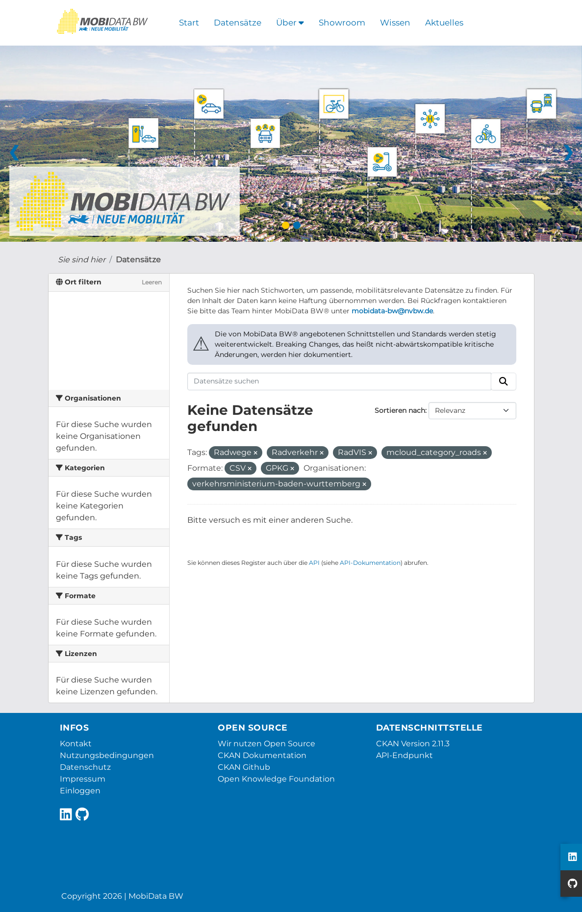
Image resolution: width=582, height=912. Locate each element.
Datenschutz (85, 767)
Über (290, 22)
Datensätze (237, 22)
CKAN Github (244, 767)
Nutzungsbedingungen (107, 755)
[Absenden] (503, 381)
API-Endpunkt (404, 755)
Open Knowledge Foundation (276, 779)
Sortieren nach (400, 410)
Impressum (82, 779)
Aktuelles (444, 22)
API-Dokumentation (370, 562)
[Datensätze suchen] (339, 381)
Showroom (342, 22)
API (314, 562)
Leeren (152, 282)
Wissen (395, 22)
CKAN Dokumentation (262, 755)
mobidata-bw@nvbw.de (392, 310)
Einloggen (80, 790)
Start (189, 22)
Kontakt (76, 743)
